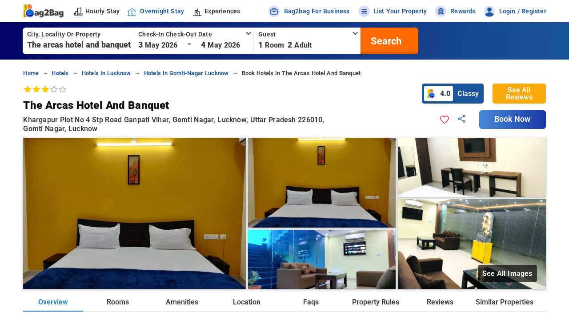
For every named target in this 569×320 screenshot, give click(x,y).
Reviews (440, 302)
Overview (53, 302)
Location (246, 302)
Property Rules (375, 302)
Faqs (311, 302)
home (31, 73)
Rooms (118, 302)
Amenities (182, 302)
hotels (60, 73)
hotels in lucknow (106, 73)
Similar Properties (504, 302)
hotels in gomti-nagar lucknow (186, 73)
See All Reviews (519, 93)
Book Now (512, 119)
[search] (385, 41)
